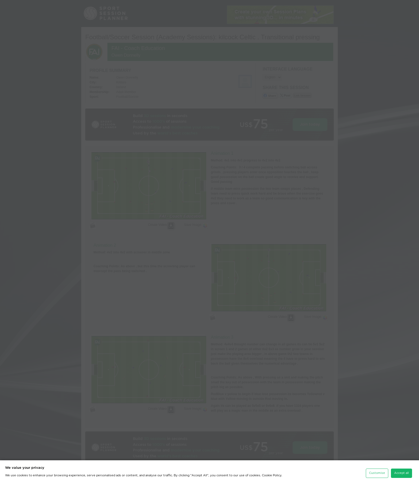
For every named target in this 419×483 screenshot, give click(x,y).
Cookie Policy (271, 474)
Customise (377, 471)
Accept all (401, 471)
